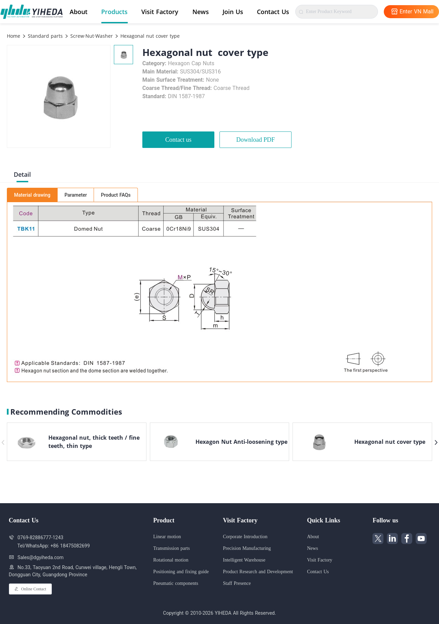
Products (114, 12)
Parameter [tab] (75, 195)
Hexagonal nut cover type (149, 36)
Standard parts (44, 36)
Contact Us (273, 12)
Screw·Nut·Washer (91, 36)
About (78, 12)
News (200, 12)
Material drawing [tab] (32, 195)
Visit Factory (159, 12)
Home (13, 36)
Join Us (233, 12)
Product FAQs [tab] (115, 195)
